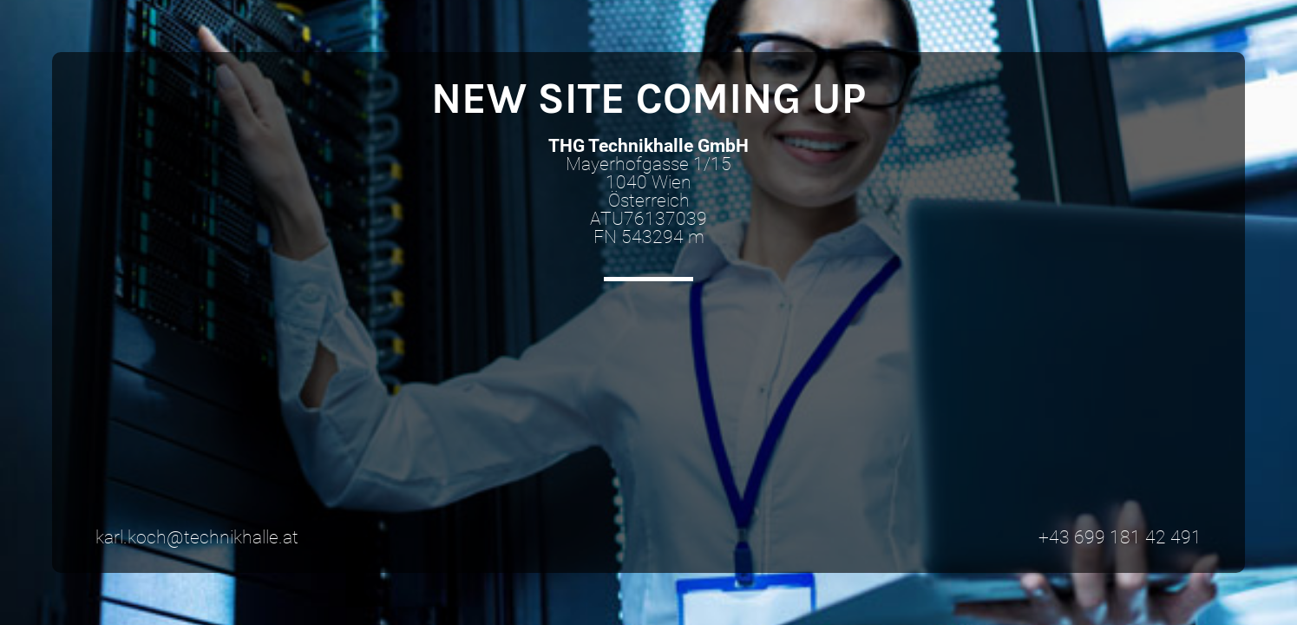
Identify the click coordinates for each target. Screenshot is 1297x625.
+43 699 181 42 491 (1120, 537)
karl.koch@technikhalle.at (196, 537)
